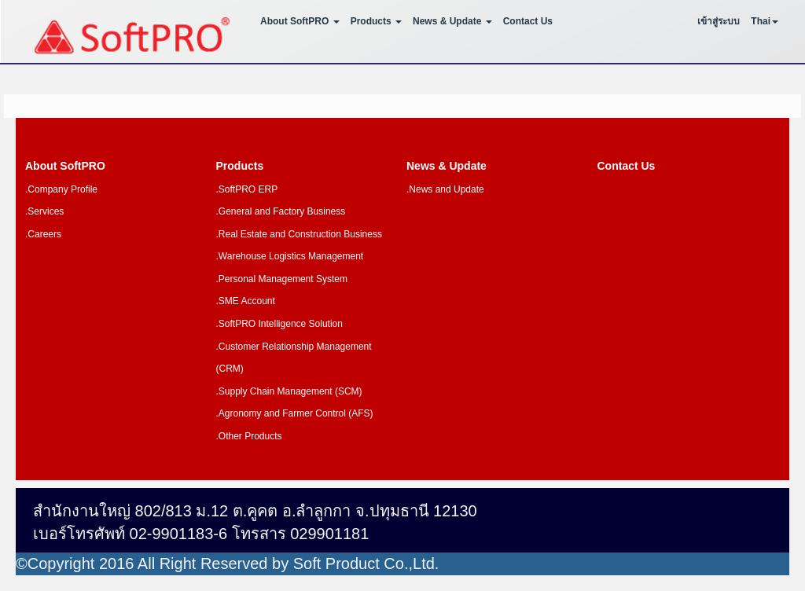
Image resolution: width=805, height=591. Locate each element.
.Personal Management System (281, 278)
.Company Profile (61, 189)
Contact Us (528, 21)
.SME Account (245, 301)
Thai (760, 21)
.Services (44, 211)
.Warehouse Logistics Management (290, 256)
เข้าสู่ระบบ (718, 21)
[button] (764, 23)
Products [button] (376, 21)
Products (240, 166)
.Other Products (249, 436)
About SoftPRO (65, 166)
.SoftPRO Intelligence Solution (279, 323)
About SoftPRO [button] (300, 21)
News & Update (446, 166)
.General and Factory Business (281, 211)
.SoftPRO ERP (247, 189)
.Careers (43, 234)
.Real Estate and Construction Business (299, 234)
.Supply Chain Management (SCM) (289, 391)
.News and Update (445, 189)
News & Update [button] (452, 21)
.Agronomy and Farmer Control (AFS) (294, 413)
